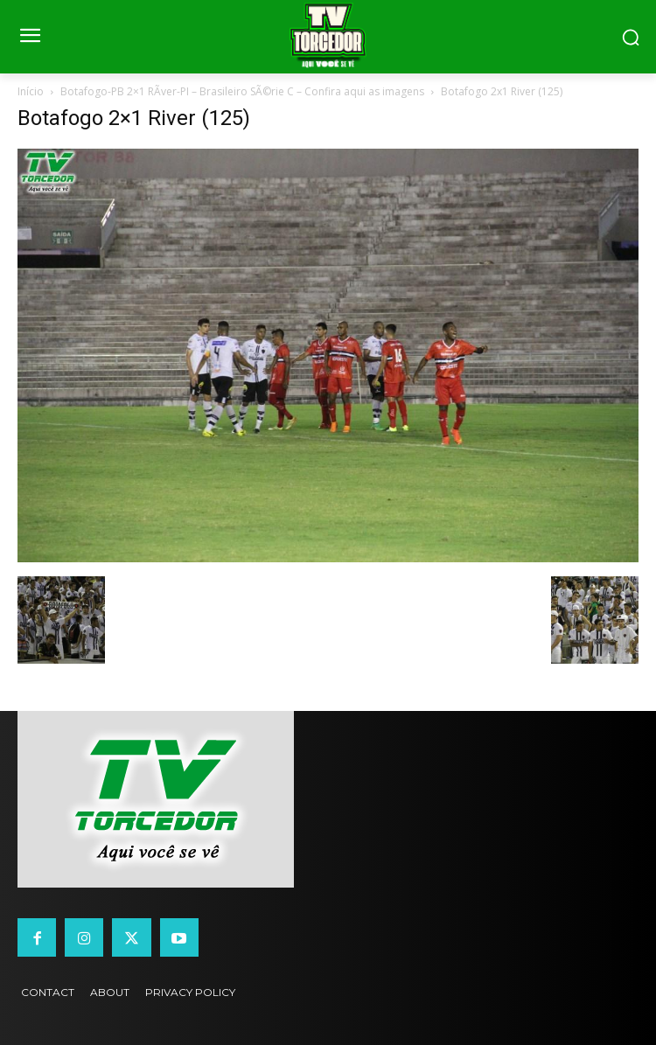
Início (30, 91)
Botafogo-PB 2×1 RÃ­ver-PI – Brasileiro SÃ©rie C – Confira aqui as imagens (242, 91)
